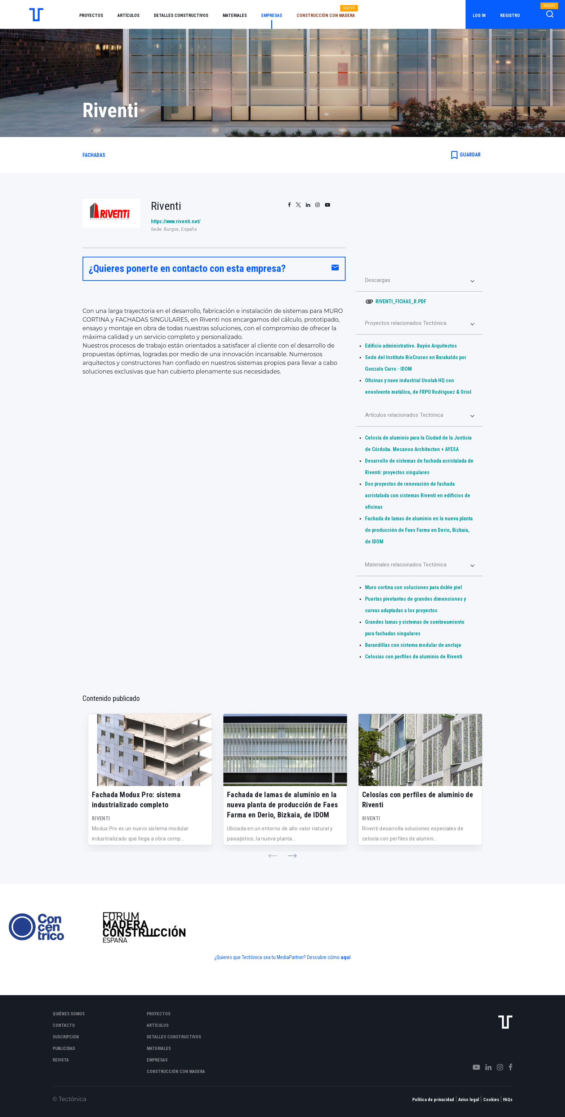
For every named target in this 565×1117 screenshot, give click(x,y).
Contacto (64, 1025)
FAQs (507, 1099)
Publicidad (64, 1048)
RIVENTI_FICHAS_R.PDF (400, 301)
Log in (479, 15)
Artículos (128, 15)
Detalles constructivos (181, 15)
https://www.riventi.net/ (176, 221)
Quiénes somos (69, 1013)
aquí (346, 957)
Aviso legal (468, 1099)
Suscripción (66, 1036)
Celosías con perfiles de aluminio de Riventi (413, 656)
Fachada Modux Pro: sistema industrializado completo (136, 799)
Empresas (271, 15)
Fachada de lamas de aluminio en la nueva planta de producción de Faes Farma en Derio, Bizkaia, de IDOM (419, 530)
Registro (510, 15)
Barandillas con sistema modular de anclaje (413, 645)
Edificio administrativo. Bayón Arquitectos (411, 346)
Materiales (235, 15)
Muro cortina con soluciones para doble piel (413, 587)
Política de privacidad (433, 1099)
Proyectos (91, 15)
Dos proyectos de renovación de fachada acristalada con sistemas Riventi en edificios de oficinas (417, 495)
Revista (61, 1060)
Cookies (491, 1099)
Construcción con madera (326, 15)
